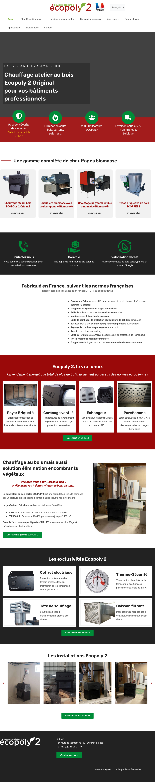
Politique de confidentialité (127, 769)
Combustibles (125, 19)
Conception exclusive (86, 19)
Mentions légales (103, 769)
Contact (45, 27)
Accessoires (108, 19)
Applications (13, 27)
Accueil (11, 19)
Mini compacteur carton (60, 19)
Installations (30, 27)
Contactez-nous (70, 754)
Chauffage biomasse (31, 19)
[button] (41, 19)
